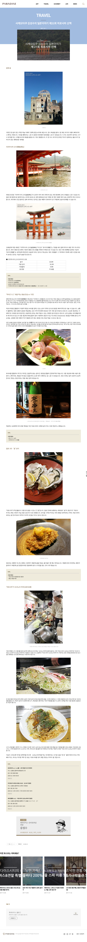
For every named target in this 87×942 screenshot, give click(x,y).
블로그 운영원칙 (80, 934)
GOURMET (57, 4)
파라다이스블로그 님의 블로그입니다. (18, 915)
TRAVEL (46, 4)
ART (37, 4)
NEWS (75, 4)
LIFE (67, 4)
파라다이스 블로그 (15, 912)
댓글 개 (8, 904)
